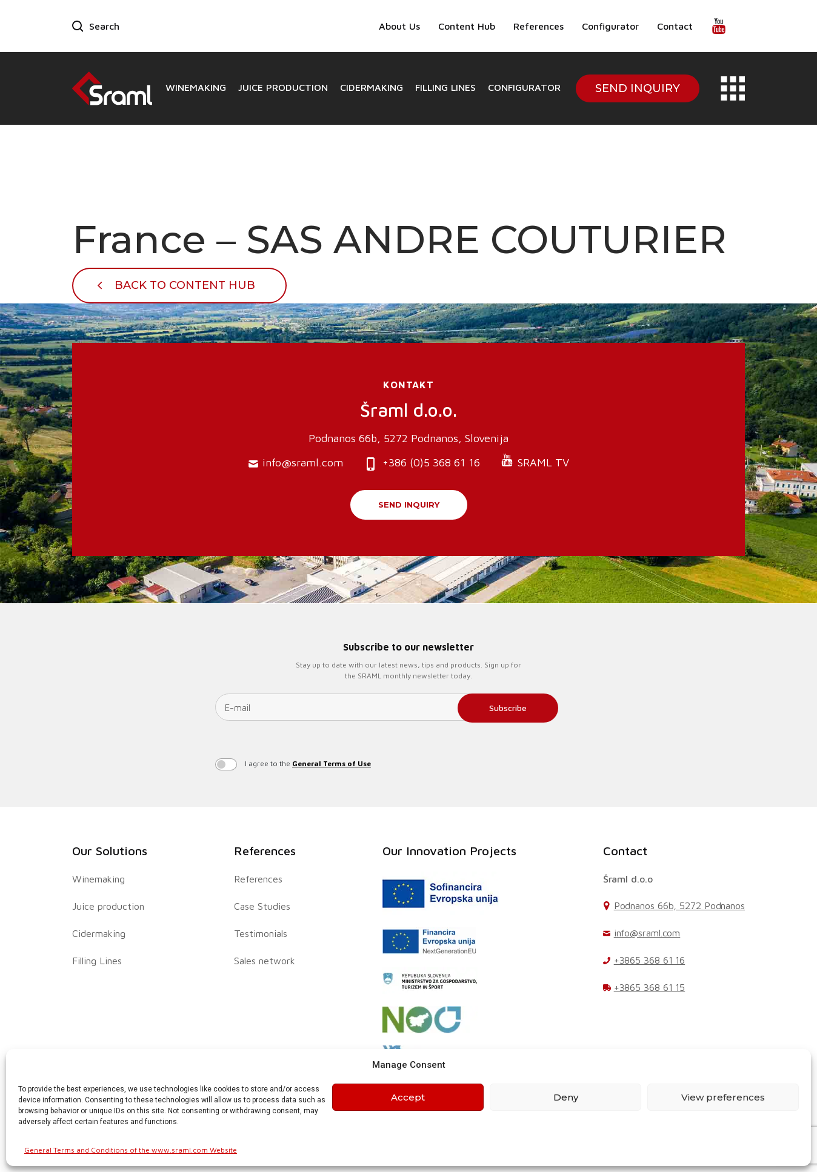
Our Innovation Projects (449, 851)
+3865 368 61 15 (649, 987)
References (538, 26)
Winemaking (195, 87)
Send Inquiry (637, 88)
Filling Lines (445, 87)
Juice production (283, 87)
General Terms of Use (331, 763)
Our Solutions (109, 851)
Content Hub (466, 26)
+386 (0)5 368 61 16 (422, 463)
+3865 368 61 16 (649, 960)
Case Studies (262, 906)
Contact (675, 26)
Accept (408, 1097)
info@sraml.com (295, 463)
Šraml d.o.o (628, 878)
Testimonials (260, 933)
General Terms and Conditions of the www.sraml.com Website (130, 1149)
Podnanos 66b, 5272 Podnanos (679, 905)
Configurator (610, 26)
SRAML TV (535, 461)
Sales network (264, 960)
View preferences (723, 1097)
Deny (565, 1097)
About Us (399, 26)
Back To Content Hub (185, 285)
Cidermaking (371, 87)
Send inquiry (408, 504)
